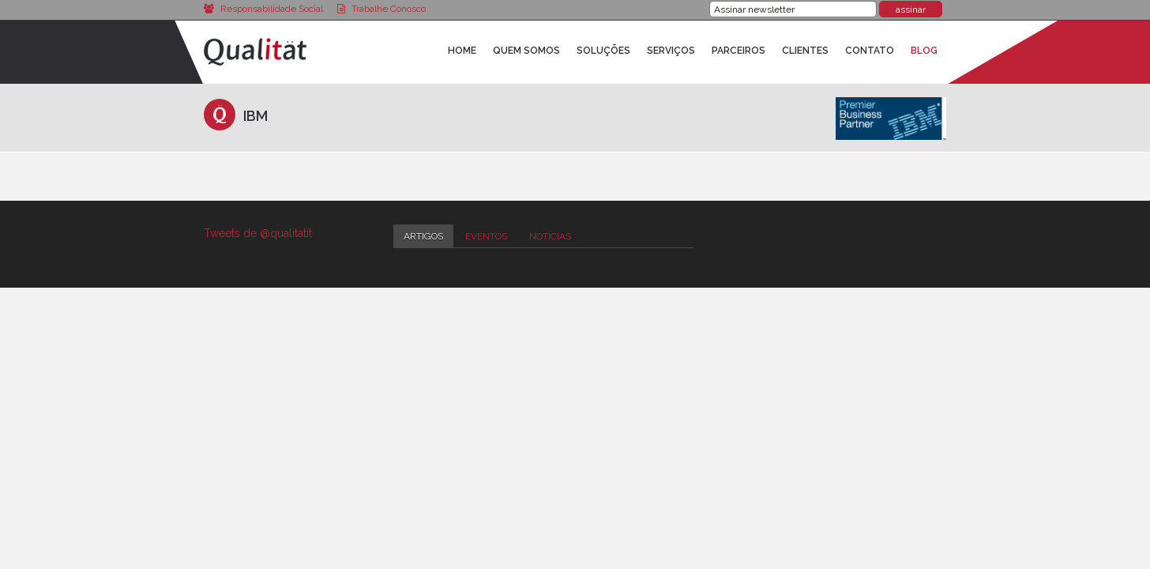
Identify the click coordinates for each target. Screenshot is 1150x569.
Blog (924, 50)
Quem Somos (526, 50)
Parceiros (738, 50)
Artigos (423, 236)
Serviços (671, 50)
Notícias (550, 236)
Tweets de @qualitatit (258, 233)
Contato (869, 50)
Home (462, 50)
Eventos (486, 236)
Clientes (805, 50)
